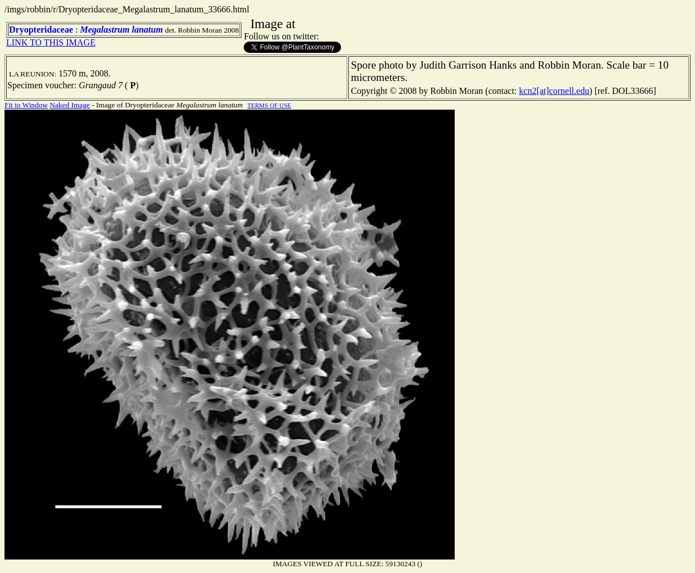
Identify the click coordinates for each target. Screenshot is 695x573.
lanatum (147, 29)
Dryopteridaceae (41, 29)
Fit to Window (26, 105)
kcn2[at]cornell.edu (554, 91)
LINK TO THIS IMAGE (51, 42)
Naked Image (69, 105)
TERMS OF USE (270, 105)
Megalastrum (104, 29)
